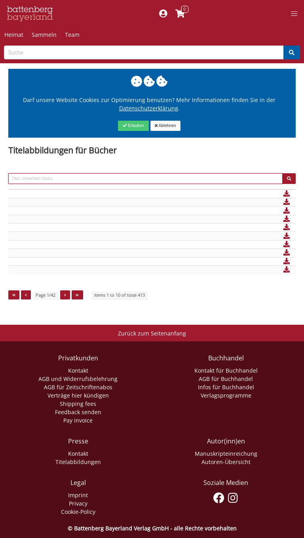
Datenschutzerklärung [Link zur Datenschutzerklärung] (148, 108)
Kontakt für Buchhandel (226, 370)
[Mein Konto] (163, 14)
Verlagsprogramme (226, 395)
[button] (294, 14)
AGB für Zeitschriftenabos (78, 387)
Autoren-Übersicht (226, 462)
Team (72, 34)
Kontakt (78, 370)
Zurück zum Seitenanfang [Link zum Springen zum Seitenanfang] (152, 333)
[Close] (133, 126)
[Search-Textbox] (144, 52)
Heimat (13, 34)
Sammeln (44, 34)
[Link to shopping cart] (180, 14)
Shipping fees (78, 403)
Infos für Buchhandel (226, 387)
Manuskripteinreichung (226, 453)
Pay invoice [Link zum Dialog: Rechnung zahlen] (78, 420)
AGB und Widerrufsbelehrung (78, 379)
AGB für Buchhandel (226, 379)
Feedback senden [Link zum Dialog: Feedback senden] (78, 412)
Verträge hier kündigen (78, 395)
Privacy (78, 503)
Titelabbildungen (78, 462)
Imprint (78, 495)
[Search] (291, 52)
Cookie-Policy (78, 511)
